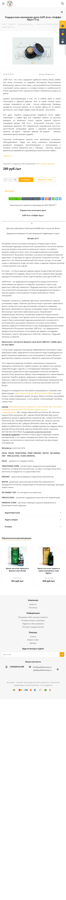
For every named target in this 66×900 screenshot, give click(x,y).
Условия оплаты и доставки (33, 620)
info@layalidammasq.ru (42, 667)
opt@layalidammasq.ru (42, 670)
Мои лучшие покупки (45, 164)
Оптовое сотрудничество (33, 627)
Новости (33, 604)
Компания (33, 600)
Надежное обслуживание (33, 623)
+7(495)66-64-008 (16, 666)
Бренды (33, 643)
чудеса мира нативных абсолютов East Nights (33, 393)
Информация (33, 613)
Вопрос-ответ (33, 640)
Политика (33, 607)
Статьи (33, 636)
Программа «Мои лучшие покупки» (33, 617)
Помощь (33, 632)
